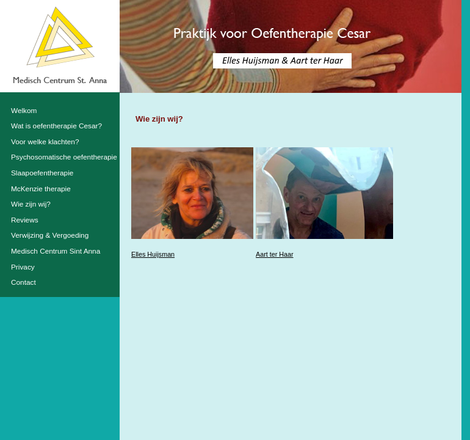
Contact (23, 282)
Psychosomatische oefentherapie (64, 157)
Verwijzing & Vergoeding (50, 235)
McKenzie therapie (41, 189)
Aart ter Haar (275, 254)
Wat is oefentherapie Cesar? (56, 126)
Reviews (24, 220)
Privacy (23, 267)
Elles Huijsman (153, 254)
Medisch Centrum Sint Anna (55, 251)
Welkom (24, 110)
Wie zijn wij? (31, 204)
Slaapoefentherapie (42, 173)
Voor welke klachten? (45, 142)
